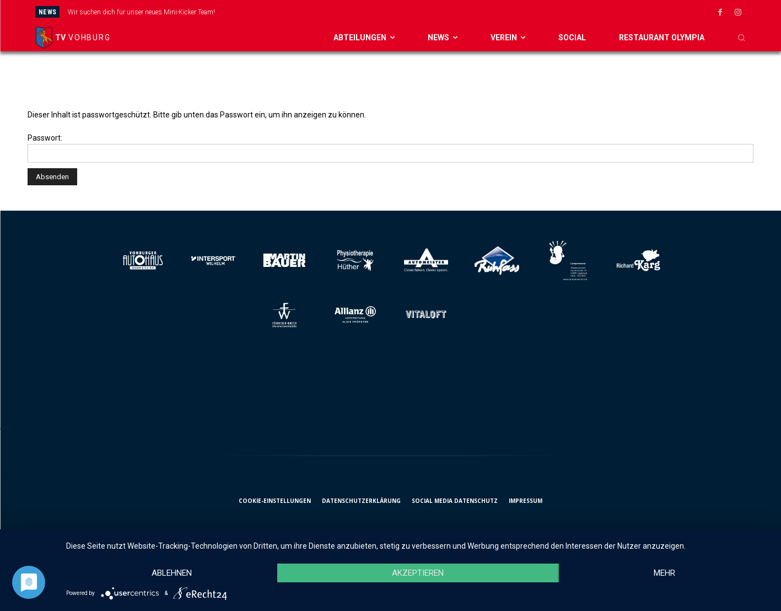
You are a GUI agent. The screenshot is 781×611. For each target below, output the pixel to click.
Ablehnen (172, 573)
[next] (444, 12)
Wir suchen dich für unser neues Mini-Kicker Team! (141, 12)
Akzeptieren (418, 573)
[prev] (427, 12)
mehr (664, 573)
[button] (741, 37)
